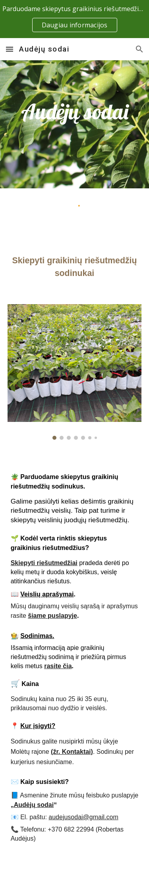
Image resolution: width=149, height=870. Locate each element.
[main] (75, 111)
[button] (9, 49)
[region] (74, 19)
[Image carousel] (75, 371)
